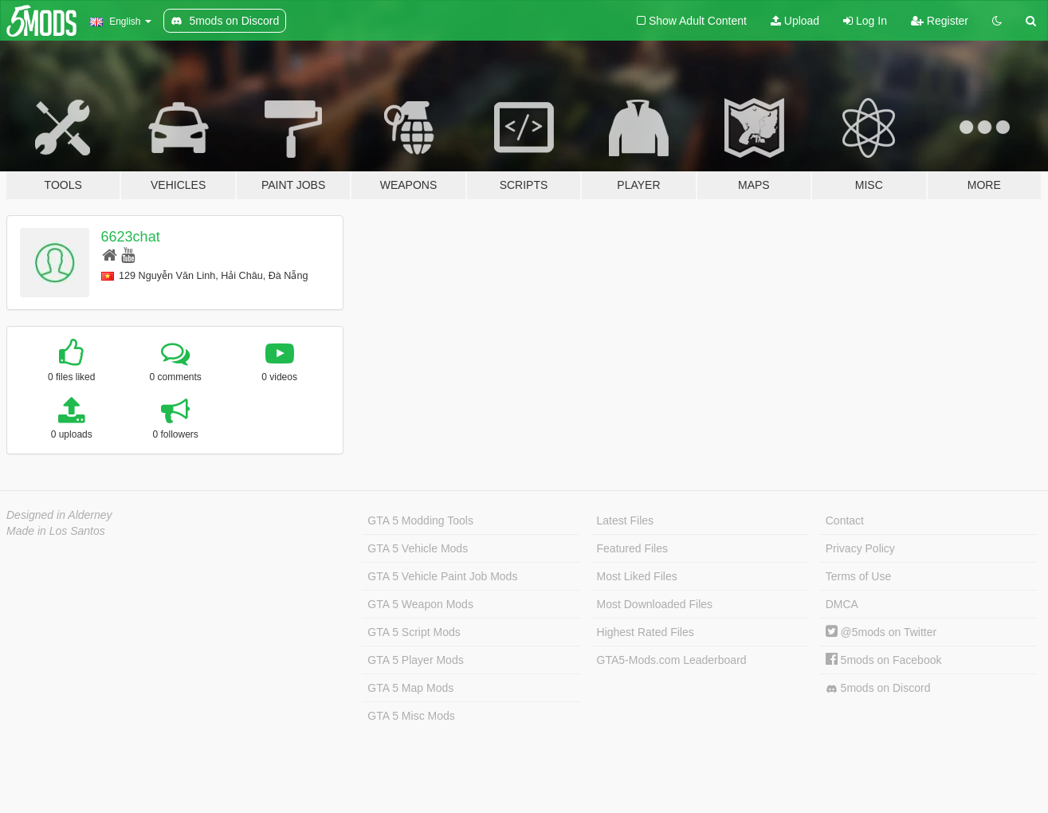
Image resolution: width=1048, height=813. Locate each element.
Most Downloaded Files (655, 604)
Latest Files (625, 520)
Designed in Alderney (59, 515)
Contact (845, 520)
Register (939, 20)
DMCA (842, 604)
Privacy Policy (860, 548)
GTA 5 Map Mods (410, 687)
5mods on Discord (878, 688)
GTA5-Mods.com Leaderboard (672, 660)
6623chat (130, 237)
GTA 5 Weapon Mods (420, 604)
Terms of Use (858, 576)
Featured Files (632, 548)
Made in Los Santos (55, 530)
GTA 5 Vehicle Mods (417, 548)
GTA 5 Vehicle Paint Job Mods (442, 576)
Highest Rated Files (645, 632)
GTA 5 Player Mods (415, 660)
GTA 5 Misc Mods (410, 715)
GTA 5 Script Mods (413, 632)
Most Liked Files (637, 576)
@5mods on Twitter (881, 632)
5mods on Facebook (884, 660)
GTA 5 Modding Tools (420, 520)
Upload (795, 20)
